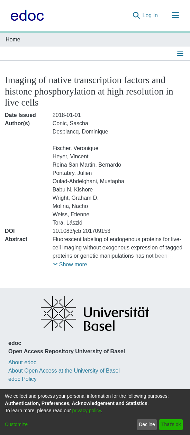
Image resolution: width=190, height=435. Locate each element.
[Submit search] (136, 15)
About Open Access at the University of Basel (64, 371)
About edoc (22, 362)
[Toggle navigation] (175, 15)
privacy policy (86, 410)
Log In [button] (151, 15)
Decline (147, 424)
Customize (16, 424)
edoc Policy (22, 379)
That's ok (171, 424)
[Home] (25, 15)
